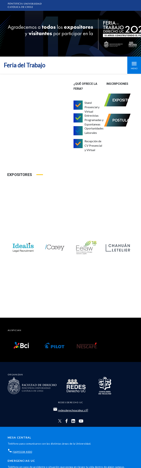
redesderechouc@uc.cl (72, 410)
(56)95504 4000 (22, 451)
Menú (134, 65)
